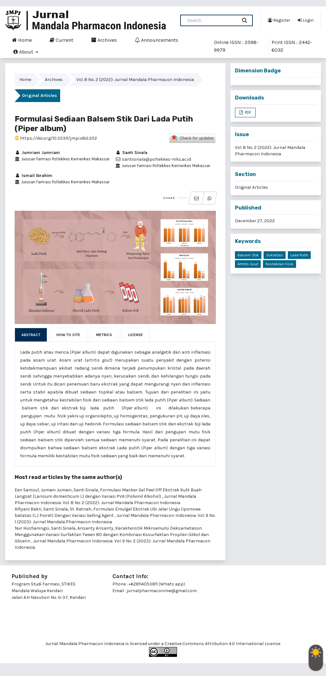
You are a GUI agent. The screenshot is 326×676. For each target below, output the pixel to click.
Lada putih (299, 255)
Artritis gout (247, 264)
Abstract (30, 335)
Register (279, 20)
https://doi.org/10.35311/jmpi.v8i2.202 (56, 138)
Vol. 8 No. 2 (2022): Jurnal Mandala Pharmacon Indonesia (135, 79)
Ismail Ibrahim (33, 175)
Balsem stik (248, 255)
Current (61, 40)
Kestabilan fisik (280, 264)
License (135, 335)
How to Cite (68, 335)
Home (22, 40)
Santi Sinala (131, 152)
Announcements (156, 40)
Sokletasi (274, 255)
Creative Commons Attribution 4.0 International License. (223, 643)
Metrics (104, 335)
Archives (104, 40)
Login (306, 20)
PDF (247, 112)
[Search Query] (211, 20)
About (23, 51)
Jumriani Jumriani (37, 152)
